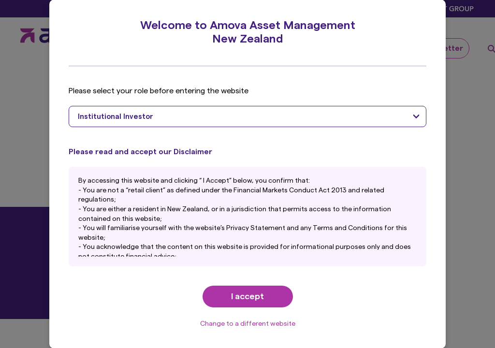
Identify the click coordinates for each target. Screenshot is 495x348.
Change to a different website (247, 323)
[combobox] (247, 116)
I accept (247, 296)
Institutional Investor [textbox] (115, 116)
